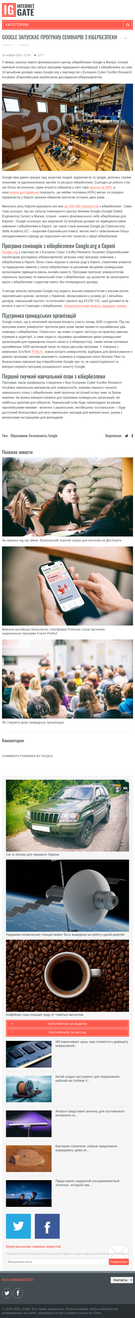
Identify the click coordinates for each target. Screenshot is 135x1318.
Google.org (10, 252)
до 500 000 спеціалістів (81, 206)
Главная (24, 45)
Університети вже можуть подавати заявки (95, 306)
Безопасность (38, 435)
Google (53, 435)
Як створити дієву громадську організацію (33, 722)
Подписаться (119, 1261)
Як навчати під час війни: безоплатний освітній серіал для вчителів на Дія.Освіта (61, 540)
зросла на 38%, (101, 187)
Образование (19, 435)
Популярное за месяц (67, 1032)
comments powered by (27, 756)
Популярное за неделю (67, 1024)
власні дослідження (25, 192)
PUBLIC (37, 351)
